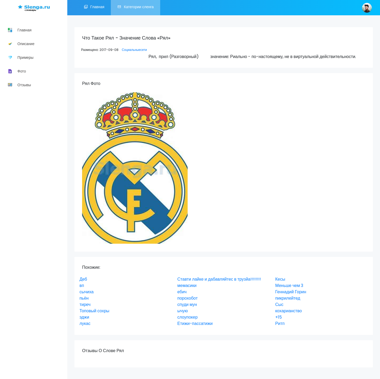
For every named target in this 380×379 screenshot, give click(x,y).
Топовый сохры (94, 311)
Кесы (280, 279)
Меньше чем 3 (289, 285)
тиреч (85, 304)
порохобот (187, 298)
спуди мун (187, 304)
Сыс (279, 304)
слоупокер (187, 317)
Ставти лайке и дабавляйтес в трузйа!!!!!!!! (219, 279)
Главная (94, 7)
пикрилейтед (287, 298)
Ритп (280, 323)
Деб (83, 279)
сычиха (86, 292)
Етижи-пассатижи (195, 323)
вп (81, 285)
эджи (84, 317)
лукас (85, 323)
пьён (84, 298)
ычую (182, 311)
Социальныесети (134, 49)
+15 (278, 317)
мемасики (187, 285)
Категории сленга (135, 7)
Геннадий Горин (290, 292)
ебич (182, 292)
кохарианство (288, 311)
